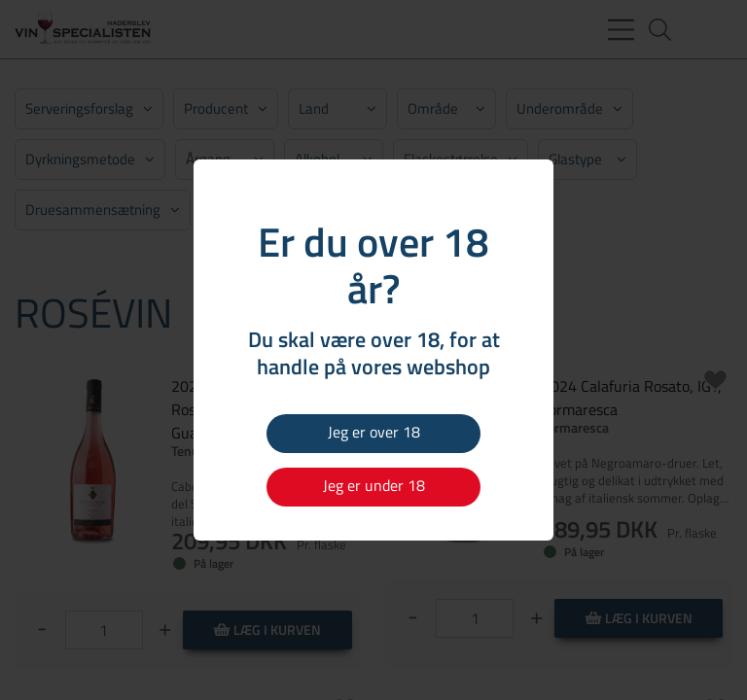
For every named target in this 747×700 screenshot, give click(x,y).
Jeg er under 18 (374, 485)
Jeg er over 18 (374, 431)
